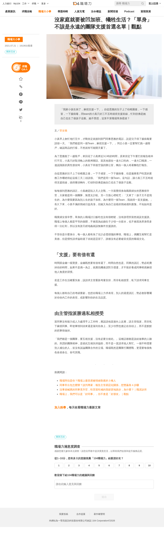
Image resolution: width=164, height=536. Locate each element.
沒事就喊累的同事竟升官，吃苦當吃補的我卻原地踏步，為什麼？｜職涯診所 (103, 389)
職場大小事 (44, 11)
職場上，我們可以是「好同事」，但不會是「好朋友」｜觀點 (94, 394)
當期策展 (146, 11)
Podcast (129, 11)
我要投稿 (63, 514)
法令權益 (96, 11)
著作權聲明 (99, 514)
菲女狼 (63, 130)
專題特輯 (63, 11)
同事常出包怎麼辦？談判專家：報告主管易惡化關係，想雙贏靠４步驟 (99, 385)
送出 (104, 497)
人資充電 (79, 11)
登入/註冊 (153, 3)
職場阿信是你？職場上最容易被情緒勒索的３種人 (88, 380)
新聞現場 (113, 11)
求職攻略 (27, 11)
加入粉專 (60, 407)
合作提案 (80, 514)
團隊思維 (10, 51)
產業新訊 (10, 11)
